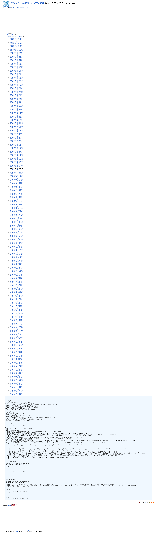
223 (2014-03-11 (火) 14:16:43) (16, 348)
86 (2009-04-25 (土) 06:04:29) (16, 157)
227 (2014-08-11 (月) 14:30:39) (16, 354)
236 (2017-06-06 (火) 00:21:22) (16, 366)
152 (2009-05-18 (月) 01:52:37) (16, 249)
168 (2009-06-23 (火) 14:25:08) (16, 271)
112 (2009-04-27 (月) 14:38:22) (16, 193)
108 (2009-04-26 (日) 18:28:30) (16, 187)
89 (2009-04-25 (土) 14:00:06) (16, 161)
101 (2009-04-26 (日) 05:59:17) (16, 178)
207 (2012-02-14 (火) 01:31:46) (16, 326)
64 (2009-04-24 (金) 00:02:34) (16, 126)
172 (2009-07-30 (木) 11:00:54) (16, 277)
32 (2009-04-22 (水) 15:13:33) (16, 81)
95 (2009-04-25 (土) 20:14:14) (16, 169)
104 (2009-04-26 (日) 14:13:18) (16, 182)
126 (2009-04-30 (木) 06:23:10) (16, 212)
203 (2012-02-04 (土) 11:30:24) (16, 320)
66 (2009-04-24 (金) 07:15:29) (16, 129)
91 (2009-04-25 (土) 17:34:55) (16, 164)
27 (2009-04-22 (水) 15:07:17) (16, 74)
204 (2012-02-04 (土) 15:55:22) (16, 321)
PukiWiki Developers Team (27, 530)
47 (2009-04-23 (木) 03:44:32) (16, 102)
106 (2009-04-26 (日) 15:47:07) (16, 185)
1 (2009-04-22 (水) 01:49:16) (16, 38)
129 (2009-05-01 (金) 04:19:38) (16, 217)
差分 (8, 33)
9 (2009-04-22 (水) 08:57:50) (16, 49)
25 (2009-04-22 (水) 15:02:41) (16, 71)
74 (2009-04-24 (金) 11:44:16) (16, 140)
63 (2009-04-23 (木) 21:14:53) (16, 124)
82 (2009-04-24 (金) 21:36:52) (16, 151)
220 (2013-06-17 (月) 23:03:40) (16, 344)
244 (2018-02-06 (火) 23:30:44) (16, 377)
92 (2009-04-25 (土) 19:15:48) (16, 165)
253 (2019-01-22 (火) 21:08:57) (16, 390)
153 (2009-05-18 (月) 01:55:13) (16, 250)
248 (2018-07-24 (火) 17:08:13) (16, 383)
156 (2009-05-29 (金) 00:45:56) (16, 254)
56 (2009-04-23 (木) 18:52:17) (16, 115)
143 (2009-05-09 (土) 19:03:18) (16, 236)
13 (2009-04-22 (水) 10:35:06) (16, 55)
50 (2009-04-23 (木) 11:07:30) (16, 106)
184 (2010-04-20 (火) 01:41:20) (16, 294)
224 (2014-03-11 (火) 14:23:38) (16, 349)
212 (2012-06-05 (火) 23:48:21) (16, 333)
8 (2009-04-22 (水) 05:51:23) (16, 48)
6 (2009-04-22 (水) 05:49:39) (16, 45)
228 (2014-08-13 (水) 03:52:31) (16, 355)
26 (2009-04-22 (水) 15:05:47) (16, 73)
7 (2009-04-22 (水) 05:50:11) (16, 46)
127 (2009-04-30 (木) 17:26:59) (16, 214)
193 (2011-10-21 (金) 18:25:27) (16, 306)
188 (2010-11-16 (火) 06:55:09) (16, 299)
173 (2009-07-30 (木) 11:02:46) (16, 278)
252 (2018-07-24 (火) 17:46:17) (16, 389)
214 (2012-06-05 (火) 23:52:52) (16, 336)
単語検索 (17, 7)
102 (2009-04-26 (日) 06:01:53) (16, 179)
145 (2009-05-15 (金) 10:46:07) (16, 239)
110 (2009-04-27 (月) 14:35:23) (16, 190)
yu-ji (17, 531)
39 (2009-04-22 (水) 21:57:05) (16, 91)
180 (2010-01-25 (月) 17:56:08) (16, 288)
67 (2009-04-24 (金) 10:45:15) (16, 130)
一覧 (13, 7)
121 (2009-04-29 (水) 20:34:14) (16, 206)
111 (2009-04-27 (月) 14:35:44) (16, 192)
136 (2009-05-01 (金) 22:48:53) (16, 226)
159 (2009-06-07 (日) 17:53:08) (16, 259)
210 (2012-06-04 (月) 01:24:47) (16, 330)
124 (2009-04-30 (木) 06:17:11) (16, 210)
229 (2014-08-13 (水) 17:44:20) (16, 356)
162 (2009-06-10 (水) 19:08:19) (16, 263)
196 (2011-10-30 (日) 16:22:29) (16, 310)
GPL (39, 530)
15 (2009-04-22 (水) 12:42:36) (16, 57)
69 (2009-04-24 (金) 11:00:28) (16, 133)
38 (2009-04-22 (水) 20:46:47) (16, 90)
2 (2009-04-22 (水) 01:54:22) (16, 39)
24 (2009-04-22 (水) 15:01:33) (16, 70)
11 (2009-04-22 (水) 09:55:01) (16, 52)
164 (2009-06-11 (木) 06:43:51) (16, 266)
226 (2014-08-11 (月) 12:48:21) (16, 352)
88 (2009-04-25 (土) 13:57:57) (16, 159)
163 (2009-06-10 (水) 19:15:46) (16, 264)
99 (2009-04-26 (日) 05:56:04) (16, 175)
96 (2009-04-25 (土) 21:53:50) (16, 171)
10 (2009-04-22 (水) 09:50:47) (16, 50)
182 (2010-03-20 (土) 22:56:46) (16, 291)
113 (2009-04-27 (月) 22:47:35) (16, 194)
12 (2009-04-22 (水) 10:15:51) (16, 53)
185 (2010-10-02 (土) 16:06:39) (16, 295)
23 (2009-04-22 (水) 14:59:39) (16, 69)
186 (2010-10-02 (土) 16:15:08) (16, 296)
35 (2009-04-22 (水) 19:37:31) (16, 85)
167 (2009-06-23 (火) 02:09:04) (16, 270)
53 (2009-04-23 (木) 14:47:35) (16, 111)
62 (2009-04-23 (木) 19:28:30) (16, 123)
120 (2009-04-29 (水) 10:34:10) (16, 204)
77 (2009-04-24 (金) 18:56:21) (16, 144)
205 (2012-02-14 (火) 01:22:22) (16, 323)
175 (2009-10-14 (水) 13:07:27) (16, 281)
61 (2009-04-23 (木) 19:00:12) (16, 122)
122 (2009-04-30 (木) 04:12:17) (16, 207)
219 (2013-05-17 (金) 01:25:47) (16, 342)
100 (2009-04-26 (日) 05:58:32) (16, 176)
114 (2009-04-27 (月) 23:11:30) (16, 196)
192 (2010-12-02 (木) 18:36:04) (16, 305)
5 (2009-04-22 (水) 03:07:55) (16, 43)
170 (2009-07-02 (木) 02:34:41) (16, 274)
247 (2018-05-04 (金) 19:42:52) (16, 382)
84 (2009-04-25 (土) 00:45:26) (16, 154)
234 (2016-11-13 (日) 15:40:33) (16, 363)
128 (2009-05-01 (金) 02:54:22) (16, 215)
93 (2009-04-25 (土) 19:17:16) (16, 166)
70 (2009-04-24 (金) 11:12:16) (16, 134)
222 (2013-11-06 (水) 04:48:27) (16, 347)
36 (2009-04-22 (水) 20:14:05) (16, 87)
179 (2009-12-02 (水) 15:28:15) (16, 287)
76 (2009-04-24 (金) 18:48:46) (16, 143)
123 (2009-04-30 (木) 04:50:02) (16, 208)
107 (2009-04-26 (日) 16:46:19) (16, 186)
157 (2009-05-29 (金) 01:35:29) (16, 256)
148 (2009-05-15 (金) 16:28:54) (16, 243)
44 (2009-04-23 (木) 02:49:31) (16, 98)
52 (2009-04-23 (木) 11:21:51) (16, 109)
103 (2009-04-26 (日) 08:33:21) (16, 180)
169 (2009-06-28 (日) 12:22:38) (16, 273)
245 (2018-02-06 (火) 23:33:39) (16, 379)
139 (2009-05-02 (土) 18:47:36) (16, 231)
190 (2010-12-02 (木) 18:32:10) (16, 302)
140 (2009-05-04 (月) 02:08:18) (16, 232)
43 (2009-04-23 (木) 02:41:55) (16, 97)
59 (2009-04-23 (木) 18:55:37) (16, 119)
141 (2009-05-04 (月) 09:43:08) (16, 233)
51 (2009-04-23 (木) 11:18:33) (16, 108)
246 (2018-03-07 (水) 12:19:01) (16, 380)
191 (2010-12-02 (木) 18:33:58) (16, 303)
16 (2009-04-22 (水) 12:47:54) (16, 59)
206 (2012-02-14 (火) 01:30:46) (16, 324)
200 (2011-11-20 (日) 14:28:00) (16, 316)
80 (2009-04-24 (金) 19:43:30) (16, 148)
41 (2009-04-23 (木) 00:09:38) (16, 94)
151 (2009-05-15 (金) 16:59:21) (16, 247)
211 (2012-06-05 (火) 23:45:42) (16, 331)
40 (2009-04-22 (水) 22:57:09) (16, 92)
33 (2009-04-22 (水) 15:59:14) (16, 83)
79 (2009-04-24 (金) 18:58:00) (16, 147)
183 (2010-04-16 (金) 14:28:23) (16, 292)
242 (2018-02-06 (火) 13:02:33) (16, 375)
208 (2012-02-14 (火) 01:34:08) (16, 327)
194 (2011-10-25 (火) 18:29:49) (16, 308)
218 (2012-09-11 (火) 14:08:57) (16, 341)
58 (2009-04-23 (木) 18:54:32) (16, 117)
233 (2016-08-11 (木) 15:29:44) (16, 362)
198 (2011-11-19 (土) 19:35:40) (16, 313)
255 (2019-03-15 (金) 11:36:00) (16, 393)
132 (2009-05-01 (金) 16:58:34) (16, 221)
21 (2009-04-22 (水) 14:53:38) (16, 66)
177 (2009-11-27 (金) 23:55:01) (16, 284)
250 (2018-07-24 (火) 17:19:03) (16, 386)
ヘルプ (26, 7)
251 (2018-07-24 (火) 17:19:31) (16, 387)
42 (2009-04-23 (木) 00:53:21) (16, 95)
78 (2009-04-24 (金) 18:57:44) (16, 145)
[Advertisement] (78, 19)
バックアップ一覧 (11, 32)
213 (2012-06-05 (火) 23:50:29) (16, 334)
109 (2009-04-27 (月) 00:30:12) (16, 189)
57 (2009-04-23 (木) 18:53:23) (16, 116)
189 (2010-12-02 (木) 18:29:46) (16, 301)
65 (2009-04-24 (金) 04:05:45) (16, 127)
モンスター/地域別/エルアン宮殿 (27, 3)
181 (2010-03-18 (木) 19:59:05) (16, 289)
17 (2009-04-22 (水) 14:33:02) (16, 60)
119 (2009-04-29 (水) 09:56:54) (16, 203)
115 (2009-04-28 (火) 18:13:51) (16, 197)
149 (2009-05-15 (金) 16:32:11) (16, 245)
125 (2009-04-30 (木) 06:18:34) (16, 211)
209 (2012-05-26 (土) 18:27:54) (16, 329)
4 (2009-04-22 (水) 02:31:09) (16, 42)
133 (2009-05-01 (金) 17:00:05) (16, 222)
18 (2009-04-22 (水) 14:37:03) (16, 62)
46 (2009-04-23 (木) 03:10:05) (16, 101)
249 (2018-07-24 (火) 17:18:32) (16, 384)
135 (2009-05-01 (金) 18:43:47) (16, 225)
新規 (10, 7)
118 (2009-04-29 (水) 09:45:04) (16, 201)
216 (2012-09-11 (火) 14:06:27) (16, 338)
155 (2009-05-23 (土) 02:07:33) (16, 253)
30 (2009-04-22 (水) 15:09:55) (16, 78)
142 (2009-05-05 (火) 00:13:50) (16, 235)
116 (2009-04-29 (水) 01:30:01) (16, 199)
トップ (5, 7)
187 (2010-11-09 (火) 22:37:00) (16, 298)
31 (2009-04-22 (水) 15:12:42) (16, 80)
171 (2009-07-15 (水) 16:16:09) (16, 275)
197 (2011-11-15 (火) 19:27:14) (16, 312)
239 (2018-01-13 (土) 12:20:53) (16, 370)
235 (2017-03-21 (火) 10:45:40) (16, 365)
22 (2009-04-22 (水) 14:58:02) (16, 67)
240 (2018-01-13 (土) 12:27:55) (16, 372)
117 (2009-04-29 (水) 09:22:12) (16, 200)
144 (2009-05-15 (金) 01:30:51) (16, 238)
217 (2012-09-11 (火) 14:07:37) (16, 340)
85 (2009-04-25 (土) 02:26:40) (16, 155)
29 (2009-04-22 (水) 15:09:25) (16, 77)
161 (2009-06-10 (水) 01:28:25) (16, 261)
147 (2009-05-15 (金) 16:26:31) (16, 242)
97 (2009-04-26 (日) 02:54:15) (16, 172)
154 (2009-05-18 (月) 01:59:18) (16, 252)
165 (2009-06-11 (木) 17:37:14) (16, 267)
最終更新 (22, 7)
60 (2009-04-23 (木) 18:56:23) (16, 120)
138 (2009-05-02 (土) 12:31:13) (16, 229)
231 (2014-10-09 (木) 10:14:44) (16, 359)
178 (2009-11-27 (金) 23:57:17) (16, 285)
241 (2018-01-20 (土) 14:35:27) (16, 373)
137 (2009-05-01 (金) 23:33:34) (16, 228)
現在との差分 (10, 35)
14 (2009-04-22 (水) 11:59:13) (16, 56)
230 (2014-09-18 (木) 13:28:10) (16, 358)
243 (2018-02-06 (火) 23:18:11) (16, 376)
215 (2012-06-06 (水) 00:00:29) (16, 337)
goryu (9, 505)
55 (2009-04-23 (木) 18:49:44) (16, 113)
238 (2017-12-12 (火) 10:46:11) (16, 369)
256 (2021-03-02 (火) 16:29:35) (16, 394)
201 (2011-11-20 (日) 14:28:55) (16, 317)
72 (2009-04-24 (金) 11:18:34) (16, 137)
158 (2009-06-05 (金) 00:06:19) (16, 257)
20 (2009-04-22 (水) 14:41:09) (16, 64)
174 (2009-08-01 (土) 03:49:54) (16, 280)
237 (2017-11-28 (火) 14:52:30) (16, 368)
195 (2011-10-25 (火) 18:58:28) (16, 309)
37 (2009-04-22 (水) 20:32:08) (16, 88)
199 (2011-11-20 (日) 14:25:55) (16, 315)
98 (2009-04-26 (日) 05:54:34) (16, 173)
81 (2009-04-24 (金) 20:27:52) (16, 150)
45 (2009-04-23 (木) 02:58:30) (16, 99)
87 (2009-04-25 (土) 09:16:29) (16, 158)
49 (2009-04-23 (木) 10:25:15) (16, 105)
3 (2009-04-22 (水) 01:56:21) (16, 41)
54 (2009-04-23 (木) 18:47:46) (16, 112)
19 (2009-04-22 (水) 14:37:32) (16, 63)
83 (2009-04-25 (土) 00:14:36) (16, 152)
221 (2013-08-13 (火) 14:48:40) (16, 345)
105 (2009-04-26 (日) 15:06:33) (16, 183)
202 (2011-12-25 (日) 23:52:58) (16, 319)
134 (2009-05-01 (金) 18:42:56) (16, 224)
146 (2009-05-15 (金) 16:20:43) (16, 240)
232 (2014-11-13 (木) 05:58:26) (16, 361)
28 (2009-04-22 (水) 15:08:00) (16, 76)
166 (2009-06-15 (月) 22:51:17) (16, 268)
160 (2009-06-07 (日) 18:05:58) (16, 260)
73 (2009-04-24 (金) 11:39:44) (16, 138)
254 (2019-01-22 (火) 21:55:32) (16, 391)
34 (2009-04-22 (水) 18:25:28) (16, 84)
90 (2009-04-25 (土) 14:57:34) (16, 162)
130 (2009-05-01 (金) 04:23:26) (16, 218)
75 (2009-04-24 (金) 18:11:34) (16, 141)
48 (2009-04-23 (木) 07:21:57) (16, 104)
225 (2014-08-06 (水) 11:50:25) (16, 351)
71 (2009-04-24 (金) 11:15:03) (16, 136)
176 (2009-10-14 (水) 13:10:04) (16, 282)
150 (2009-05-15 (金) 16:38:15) (16, 246)
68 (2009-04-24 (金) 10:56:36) (16, 132)
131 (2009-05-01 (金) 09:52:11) (16, 220)
